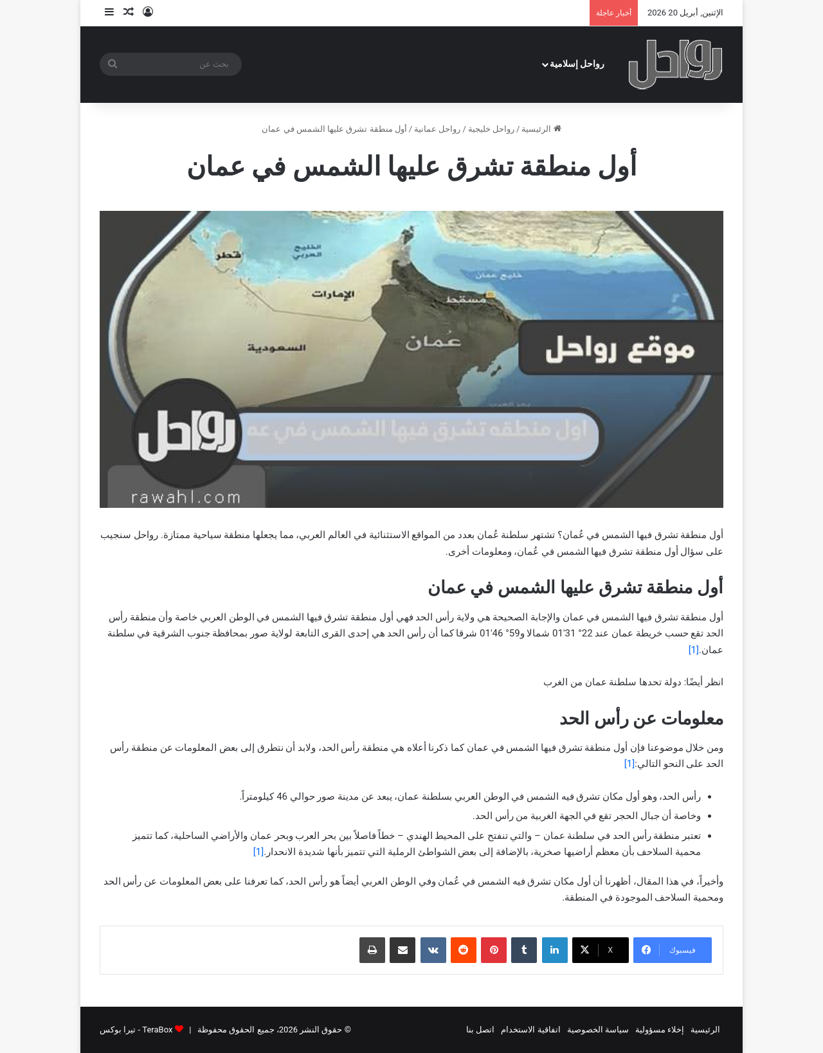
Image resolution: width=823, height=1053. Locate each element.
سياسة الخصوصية (598, 1029)
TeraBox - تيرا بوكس (136, 1029)
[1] (694, 650)
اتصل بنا (480, 1029)
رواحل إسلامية (577, 64)
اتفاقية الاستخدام (530, 1029)
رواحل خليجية (491, 129)
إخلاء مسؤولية (659, 1029)
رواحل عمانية (437, 129)
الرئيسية (541, 129)
